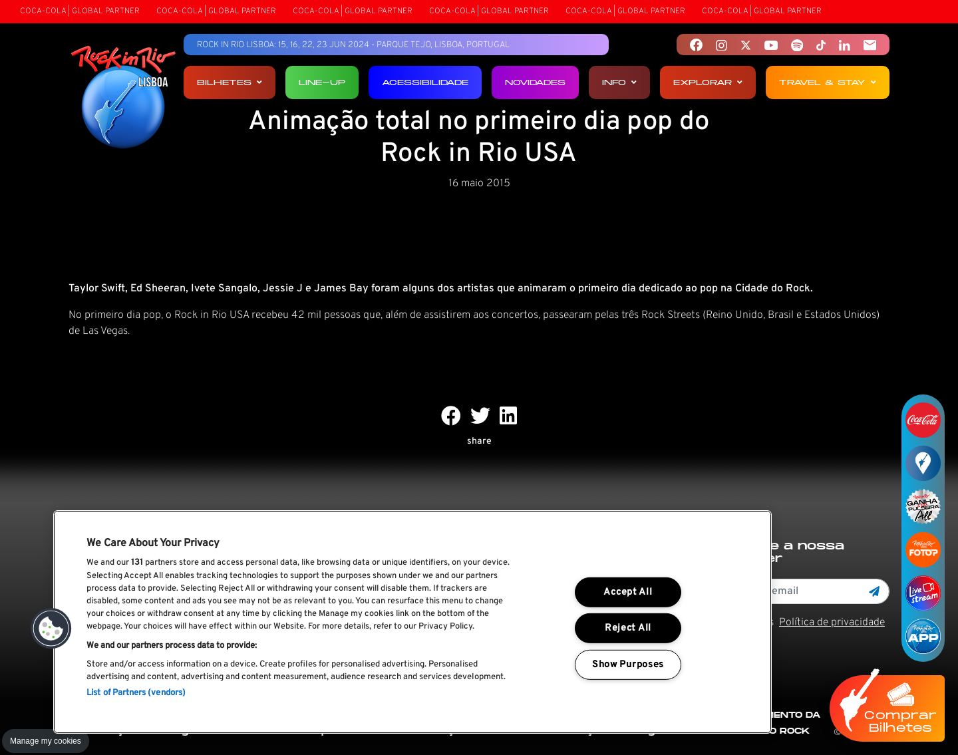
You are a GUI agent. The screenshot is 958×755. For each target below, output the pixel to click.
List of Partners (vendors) (136, 693)
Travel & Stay (827, 82)
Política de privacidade (832, 622)
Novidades (535, 82)
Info (619, 82)
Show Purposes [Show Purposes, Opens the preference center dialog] (628, 665)
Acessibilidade (425, 82)
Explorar (707, 82)
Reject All (628, 628)
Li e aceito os (799, 622)
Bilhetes (229, 82)
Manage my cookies (45, 741)
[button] (51, 628)
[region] (412, 622)
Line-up (322, 82)
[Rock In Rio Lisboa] (123, 98)
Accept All (627, 592)
